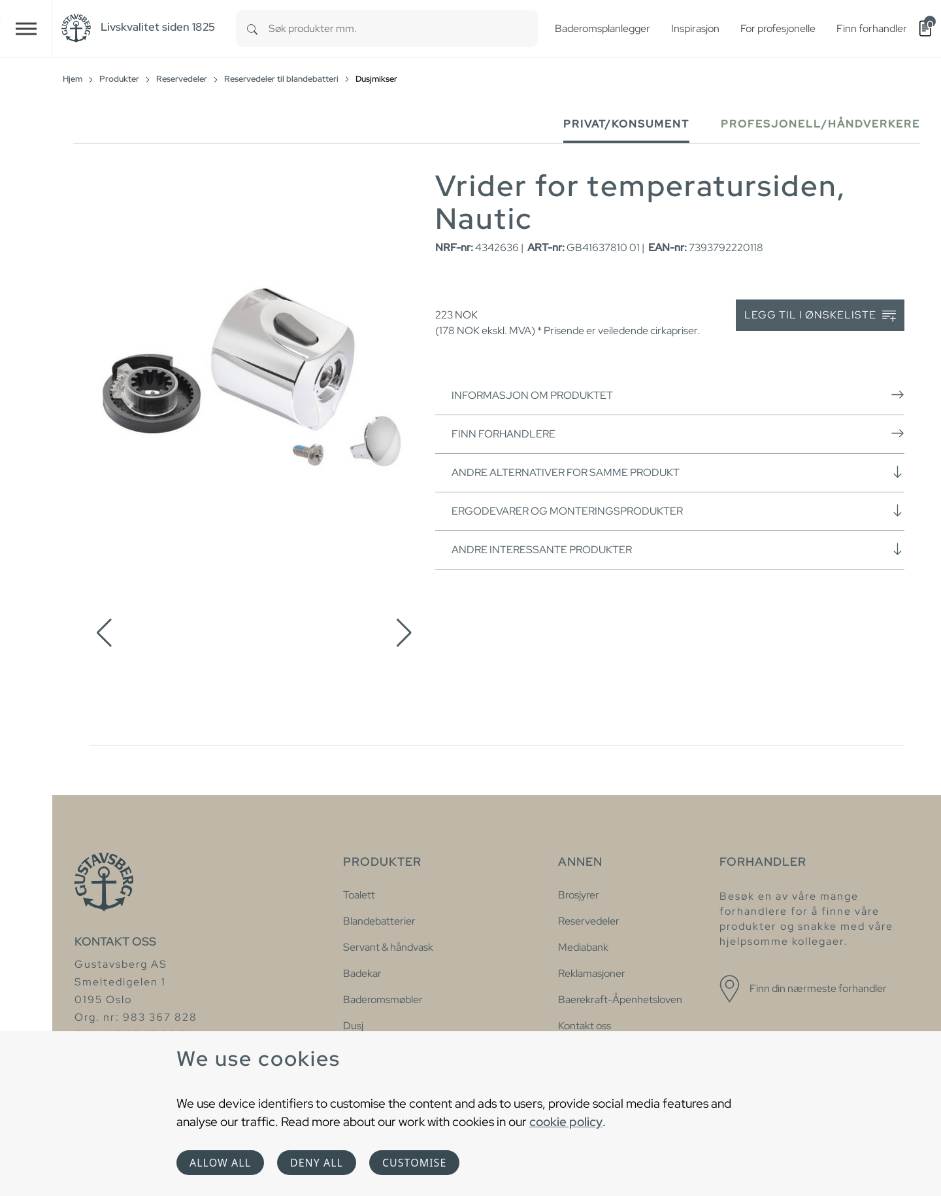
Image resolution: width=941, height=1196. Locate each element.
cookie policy (566, 1121)
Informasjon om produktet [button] (678, 395)
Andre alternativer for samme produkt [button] (678, 472)
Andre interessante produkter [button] (678, 549)
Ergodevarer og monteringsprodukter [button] (678, 511)
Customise (414, 1162)
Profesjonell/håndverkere (820, 124)
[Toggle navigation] (26, 28)
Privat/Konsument (626, 124)
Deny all (316, 1162)
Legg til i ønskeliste (820, 315)
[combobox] (403, 28)
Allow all (220, 1162)
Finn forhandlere (678, 433)
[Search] (252, 28)
